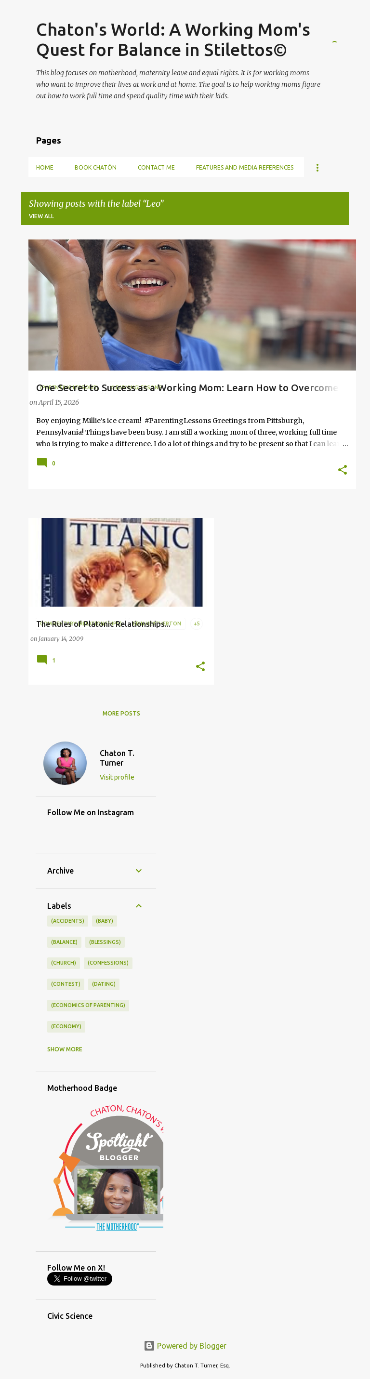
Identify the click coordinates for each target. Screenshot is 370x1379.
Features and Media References (244, 167)
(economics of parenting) (88, 1005)
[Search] (343, 30)
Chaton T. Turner (117, 758)
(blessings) (105, 942)
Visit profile (117, 777)
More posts (121, 713)
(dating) (104, 984)
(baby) (104, 921)
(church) (63, 963)
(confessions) (108, 963)
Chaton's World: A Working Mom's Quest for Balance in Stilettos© (173, 39)
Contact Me (156, 167)
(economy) (66, 1026)
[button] (342, 470)
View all (41, 216)
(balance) (64, 942)
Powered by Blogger (185, 1345)
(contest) (65, 984)
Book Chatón (96, 167)
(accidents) (67, 921)
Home (44, 167)
